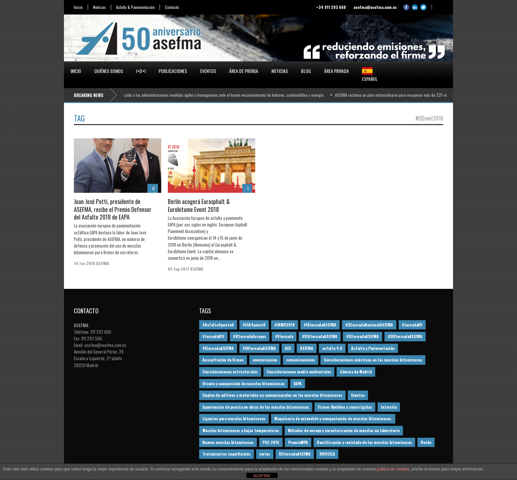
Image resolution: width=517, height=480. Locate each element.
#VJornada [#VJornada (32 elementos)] (284, 336)
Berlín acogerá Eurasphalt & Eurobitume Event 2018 (199, 205)
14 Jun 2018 (84, 263)
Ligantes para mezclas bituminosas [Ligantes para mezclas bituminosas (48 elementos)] (233, 418)
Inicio (78, 7)
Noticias (99, 7)
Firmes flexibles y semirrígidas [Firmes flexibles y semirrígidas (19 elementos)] (345, 407)
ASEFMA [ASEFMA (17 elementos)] (306, 348)
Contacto (172, 7)
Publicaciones (173, 70)
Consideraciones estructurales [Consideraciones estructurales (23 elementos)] (230, 371)
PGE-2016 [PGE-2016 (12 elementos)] (270, 442)
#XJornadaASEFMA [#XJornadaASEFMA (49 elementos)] (218, 348)
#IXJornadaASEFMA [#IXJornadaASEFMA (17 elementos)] (320, 324)
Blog (306, 70)
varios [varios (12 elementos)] (264, 454)
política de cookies (393, 469)
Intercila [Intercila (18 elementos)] (389, 407)
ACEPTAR (261, 476)
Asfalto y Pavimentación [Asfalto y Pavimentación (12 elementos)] (373, 348)
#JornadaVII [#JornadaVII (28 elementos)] (412, 324)
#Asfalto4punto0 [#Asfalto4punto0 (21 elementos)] (218, 324)
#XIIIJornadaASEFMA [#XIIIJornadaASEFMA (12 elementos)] (319, 336)
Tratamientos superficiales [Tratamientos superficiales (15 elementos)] (226, 454)
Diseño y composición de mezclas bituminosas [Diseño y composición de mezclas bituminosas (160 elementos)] (243, 383)
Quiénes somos (108, 70)
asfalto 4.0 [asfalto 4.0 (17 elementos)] (332, 348)
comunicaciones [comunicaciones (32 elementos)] (300, 359)
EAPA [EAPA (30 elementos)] (297, 383)
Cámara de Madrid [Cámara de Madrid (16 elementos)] (356, 371)
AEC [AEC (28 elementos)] (288, 348)
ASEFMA (102, 263)
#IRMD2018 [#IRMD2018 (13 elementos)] (284, 324)
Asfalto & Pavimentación (135, 7)
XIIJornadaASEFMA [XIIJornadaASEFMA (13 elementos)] (295, 454)
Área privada (336, 70)
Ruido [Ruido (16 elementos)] (426, 442)
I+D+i (140, 70)
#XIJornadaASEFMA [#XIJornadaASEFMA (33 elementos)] (362, 336)
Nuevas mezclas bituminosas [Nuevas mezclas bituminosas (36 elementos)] (228, 442)
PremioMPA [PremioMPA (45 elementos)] (298, 442)
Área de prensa (243, 70)
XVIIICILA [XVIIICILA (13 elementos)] (327, 454)
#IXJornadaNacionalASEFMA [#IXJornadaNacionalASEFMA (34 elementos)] (369, 324)
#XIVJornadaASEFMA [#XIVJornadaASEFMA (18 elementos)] (405, 336)
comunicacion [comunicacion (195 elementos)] (265, 359)
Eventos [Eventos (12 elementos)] (358, 395)
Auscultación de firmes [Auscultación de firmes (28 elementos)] (223, 359)
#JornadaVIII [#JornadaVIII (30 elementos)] (213, 336)
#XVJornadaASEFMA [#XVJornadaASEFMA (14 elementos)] (259, 348)
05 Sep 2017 (178, 269)
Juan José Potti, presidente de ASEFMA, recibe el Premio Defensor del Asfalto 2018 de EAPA (112, 209)
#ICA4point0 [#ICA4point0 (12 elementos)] (254, 324)
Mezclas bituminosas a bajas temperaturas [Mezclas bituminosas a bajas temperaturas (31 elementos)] (240, 430)
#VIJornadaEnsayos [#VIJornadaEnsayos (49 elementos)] (249, 336)
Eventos (208, 70)
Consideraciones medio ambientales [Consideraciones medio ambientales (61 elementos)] (299, 371)
